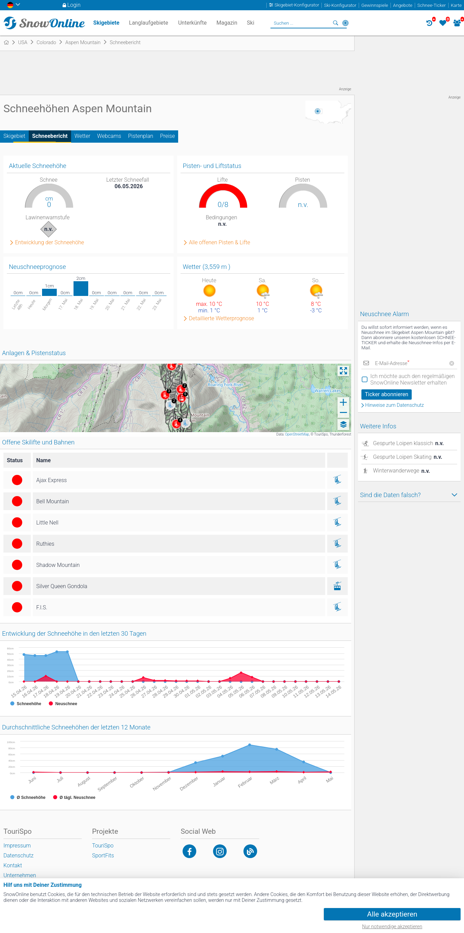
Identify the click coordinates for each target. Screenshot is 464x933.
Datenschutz (18, 855)
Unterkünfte (192, 23)
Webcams (109, 136)
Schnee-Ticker (431, 5)
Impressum (17, 845)
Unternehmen (19, 875)
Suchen (335, 22)
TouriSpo (103, 845)
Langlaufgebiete (148, 23)
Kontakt (12, 865)
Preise (167, 136)
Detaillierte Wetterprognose (221, 318)
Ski (250, 23)
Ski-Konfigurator (340, 5)
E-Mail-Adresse (392, 363)
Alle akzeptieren (392, 914)
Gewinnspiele (374, 5)
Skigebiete (106, 23)
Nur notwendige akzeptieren (392, 927)
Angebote (402, 5)
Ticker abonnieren (386, 394)
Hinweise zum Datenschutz (394, 405)
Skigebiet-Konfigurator (297, 5)
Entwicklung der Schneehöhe (49, 242)
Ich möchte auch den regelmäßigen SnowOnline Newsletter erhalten (412, 379)
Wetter (82, 136)
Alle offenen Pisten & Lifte (219, 242)
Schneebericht (50, 136)
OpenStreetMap (297, 434)
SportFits (103, 855)
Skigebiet (14, 136)
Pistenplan (140, 136)
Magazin (226, 23)
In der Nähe (345, 22)
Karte (456, 5)
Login (74, 5)
